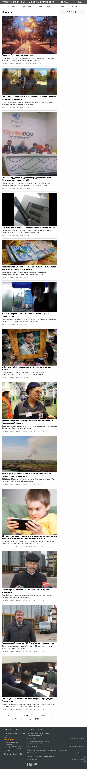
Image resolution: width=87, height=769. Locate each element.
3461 (37, 718)
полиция (75, 6)
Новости (15, 2)
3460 (28, 718)
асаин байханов (46, 6)
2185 (26, 715)
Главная (6, 2)
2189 (14, 718)
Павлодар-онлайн (8, 63)
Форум (36, 2)
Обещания (26, 2)
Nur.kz (4, 107)
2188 (51, 715)
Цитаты (44, 2)
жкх (62, 6)
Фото (51, 2)
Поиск (64, 2)
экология (27, 6)
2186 (34, 715)
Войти (78, 2)
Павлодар (11, 6)
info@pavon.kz (9, 740)
